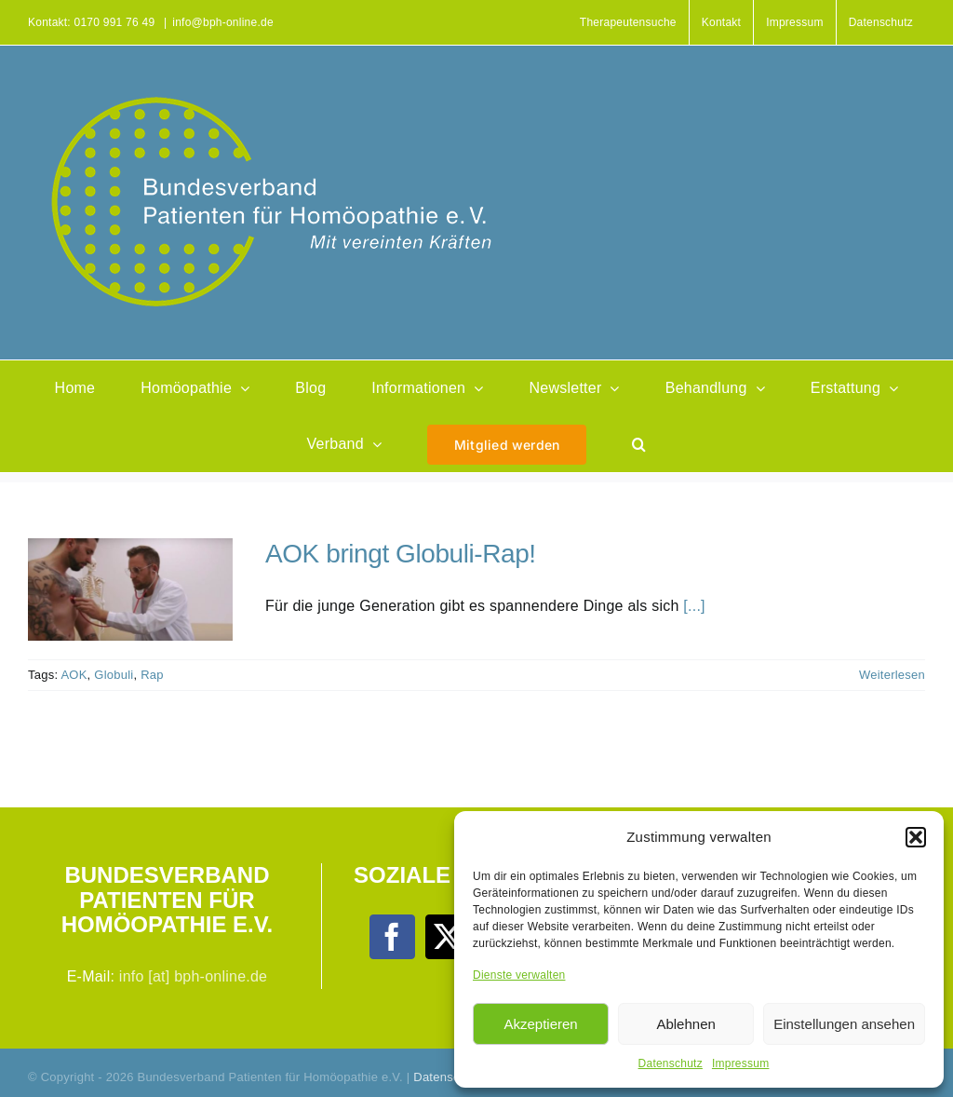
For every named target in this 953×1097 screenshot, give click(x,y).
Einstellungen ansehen (844, 1024)
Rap (152, 675)
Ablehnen (685, 1024)
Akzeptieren (540, 1024)
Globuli (113, 675)
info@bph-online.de (223, 22)
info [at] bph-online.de (193, 976)
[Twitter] (447, 936)
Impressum (741, 1063)
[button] (915, 837)
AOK (73, 675)
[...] (694, 606)
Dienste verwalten (519, 975)
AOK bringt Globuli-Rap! (400, 553)
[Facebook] (391, 936)
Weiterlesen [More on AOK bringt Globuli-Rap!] (892, 675)
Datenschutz (670, 1063)
